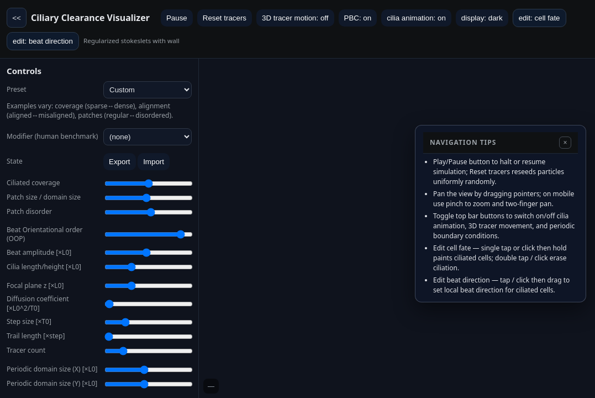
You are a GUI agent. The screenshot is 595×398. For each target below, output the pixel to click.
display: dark (482, 18)
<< (16, 18)
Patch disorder (29, 211)
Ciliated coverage (33, 183)
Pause (176, 18)
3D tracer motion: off (295, 18)
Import (153, 162)
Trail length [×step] (36, 336)
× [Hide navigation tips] (565, 142)
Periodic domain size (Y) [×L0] (52, 383)
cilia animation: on (416, 18)
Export (119, 162)
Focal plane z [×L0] (35, 285)
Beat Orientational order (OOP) (45, 235)
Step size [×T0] (29, 321)
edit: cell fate (539, 18)
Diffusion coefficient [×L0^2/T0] (38, 304)
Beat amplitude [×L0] (39, 252)
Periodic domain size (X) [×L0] (52, 369)
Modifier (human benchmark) (52, 136)
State (15, 161)
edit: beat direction (43, 41)
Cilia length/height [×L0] (44, 267)
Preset (17, 89)
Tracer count (26, 350)
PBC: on (358, 18)
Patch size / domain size (44, 197)
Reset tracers (224, 18)
